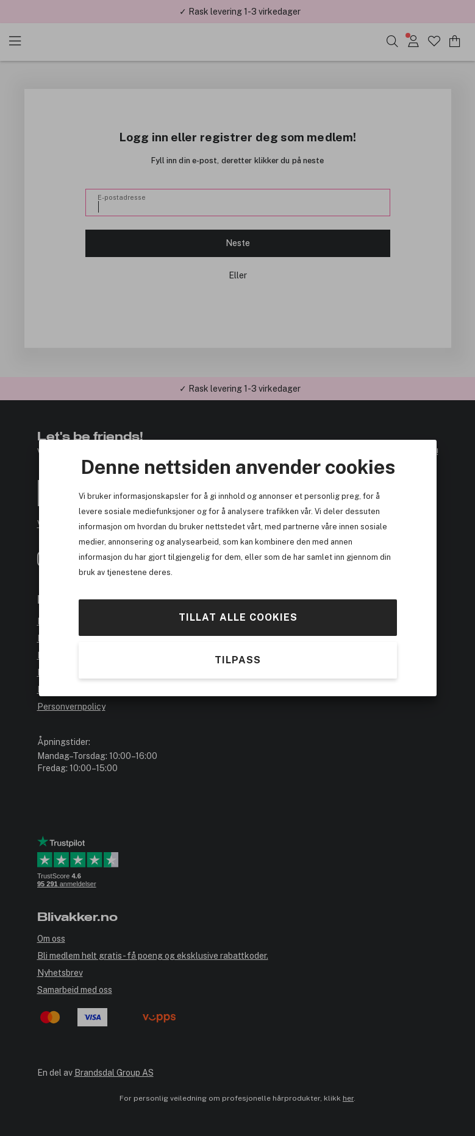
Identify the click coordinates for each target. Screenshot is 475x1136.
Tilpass (238, 660)
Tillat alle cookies (237, 617)
